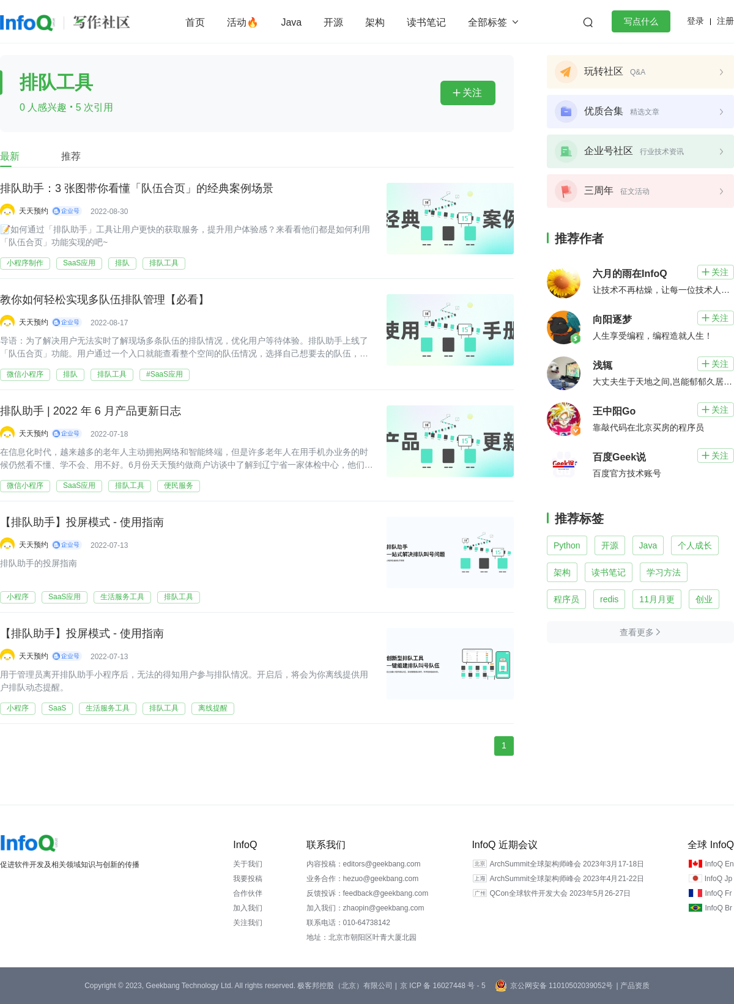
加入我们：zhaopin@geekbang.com (365, 908)
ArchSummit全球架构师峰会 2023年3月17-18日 (566, 864)
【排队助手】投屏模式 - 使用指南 (82, 523)
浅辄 (602, 365)
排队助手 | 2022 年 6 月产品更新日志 (90, 411)
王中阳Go (614, 411)
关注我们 (247, 922)
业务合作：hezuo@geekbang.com (362, 878)
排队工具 (164, 263)
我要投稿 (247, 878)
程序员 (566, 599)
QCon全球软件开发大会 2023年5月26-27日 (560, 893)
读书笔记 (426, 22)
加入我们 (247, 908)
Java (291, 22)
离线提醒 (213, 708)
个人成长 (695, 545)
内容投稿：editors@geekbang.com (363, 864)
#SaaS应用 (164, 374)
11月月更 (657, 599)
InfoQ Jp (718, 878)
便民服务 (178, 485)
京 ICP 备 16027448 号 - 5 (443, 985)
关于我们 (247, 864)
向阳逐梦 (612, 319)
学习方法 (664, 572)
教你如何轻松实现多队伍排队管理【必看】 (104, 300)
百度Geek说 (619, 457)
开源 (333, 22)
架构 (375, 22)
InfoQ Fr (718, 893)
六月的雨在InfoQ (630, 273)
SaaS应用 (79, 263)
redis (609, 599)
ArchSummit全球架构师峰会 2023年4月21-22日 (566, 878)
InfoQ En (719, 864)
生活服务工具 (122, 596)
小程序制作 (25, 263)
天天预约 (33, 211)
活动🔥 (243, 22)
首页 (195, 22)
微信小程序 (25, 374)
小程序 (18, 596)
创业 (704, 599)
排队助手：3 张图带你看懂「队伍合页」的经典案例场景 (136, 189)
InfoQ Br (718, 908)
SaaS (57, 708)
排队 (122, 263)
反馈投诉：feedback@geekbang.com (367, 893)
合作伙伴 (247, 893)
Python (567, 545)
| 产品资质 (632, 985)
